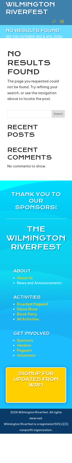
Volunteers (26, 355)
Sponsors (25, 340)
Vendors (24, 345)
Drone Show (27, 309)
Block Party (27, 314)
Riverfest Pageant (32, 304)
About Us (25, 278)
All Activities (28, 319)
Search (58, 114)
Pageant (24, 350)
